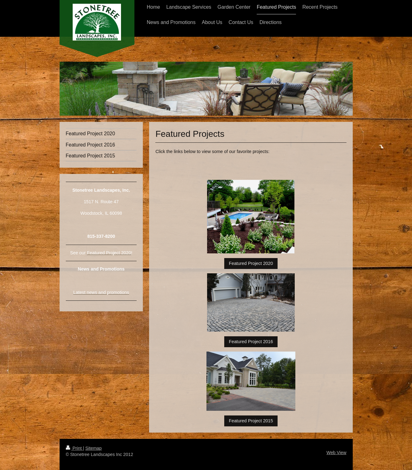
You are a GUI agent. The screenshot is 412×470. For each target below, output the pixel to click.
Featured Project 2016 (251, 341)
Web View (337, 452)
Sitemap (93, 448)
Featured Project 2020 (251, 263)
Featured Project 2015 (251, 420)
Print (74, 448)
